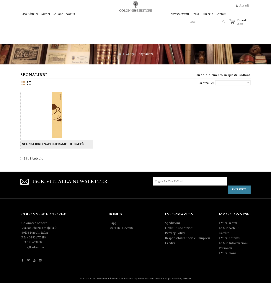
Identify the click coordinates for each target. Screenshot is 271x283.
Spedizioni (172, 223)
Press (195, 14)
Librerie (207, 14)
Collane (58, 14)
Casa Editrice (29, 14)
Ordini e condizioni (179, 228)
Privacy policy (175, 233)
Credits (170, 243)
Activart (187, 278)
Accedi (244, 5)
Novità (70, 14)
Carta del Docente (121, 228)
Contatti (221, 14)
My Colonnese (234, 214)
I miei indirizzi (229, 238)
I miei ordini (228, 223)
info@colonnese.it (34, 247)
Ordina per (206, 83)
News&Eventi (179, 14)
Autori (45, 14)
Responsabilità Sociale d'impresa (187, 238)
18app (113, 223)
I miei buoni (227, 253)
